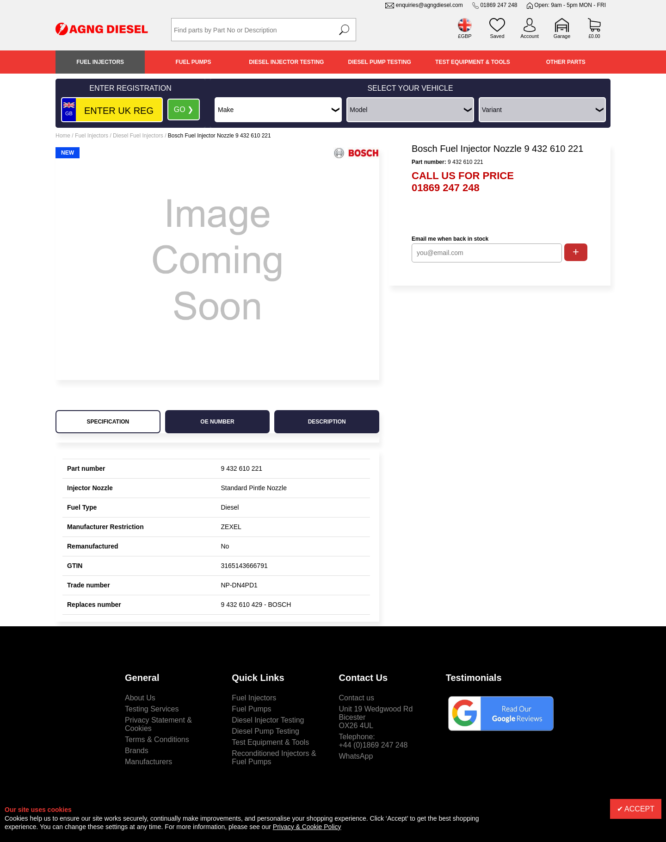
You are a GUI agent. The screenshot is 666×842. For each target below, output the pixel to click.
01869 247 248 (498, 5)
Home (63, 135)
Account (529, 36)
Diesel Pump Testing (379, 62)
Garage (562, 36)
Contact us (356, 698)
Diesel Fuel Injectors (138, 135)
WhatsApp (356, 756)
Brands (136, 751)
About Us (140, 698)
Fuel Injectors (100, 62)
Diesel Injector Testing (286, 62)
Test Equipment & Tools (472, 62)
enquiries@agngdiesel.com (429, 5)
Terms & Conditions (157, 739)
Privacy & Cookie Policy (307, 826)
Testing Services (152, 709)
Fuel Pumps (193, 62)
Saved (497, 36)
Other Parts (566, 62)
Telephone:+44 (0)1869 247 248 (373, 741)
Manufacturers (148, 762)
